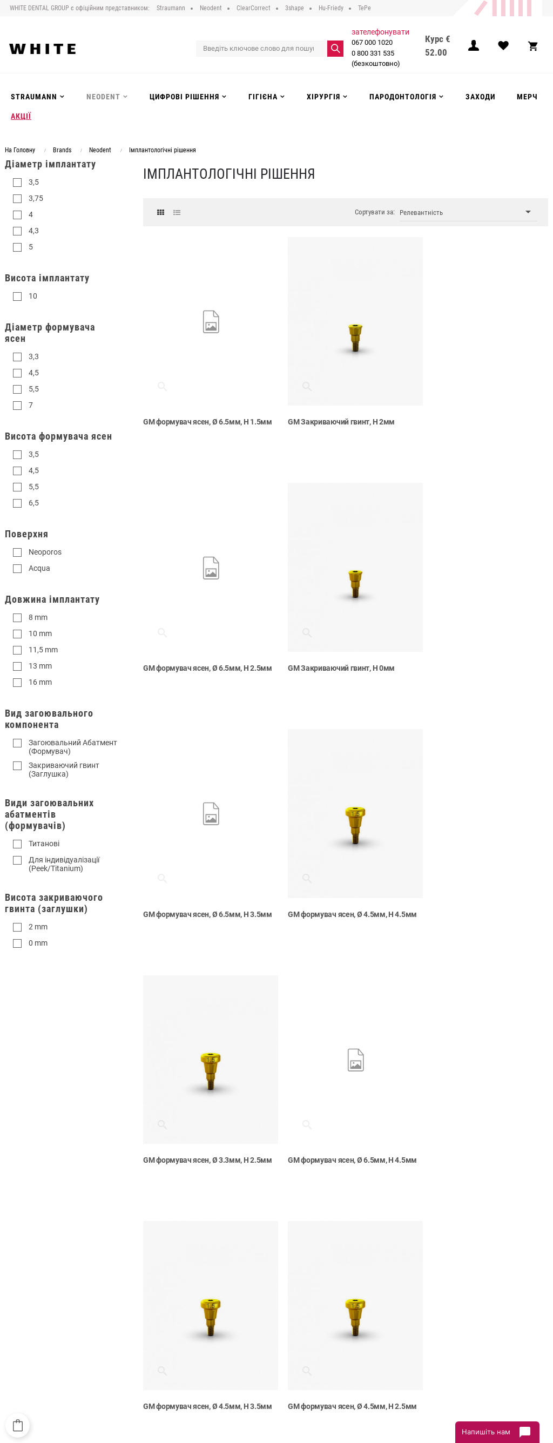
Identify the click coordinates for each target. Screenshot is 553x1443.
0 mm (38, 943)
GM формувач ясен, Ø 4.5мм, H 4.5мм (472, 657)
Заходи (241, 1339)
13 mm (40, 666)
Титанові (44, 843)
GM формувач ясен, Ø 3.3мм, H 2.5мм (196, 895)
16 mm (40, 682)
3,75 (36, 198)
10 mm (40, 633)
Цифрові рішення (256, 1306)
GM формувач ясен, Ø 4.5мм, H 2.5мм (196, 1133)
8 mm (38, 617)
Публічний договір (165, 1294)
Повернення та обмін (170, 1328)
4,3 (34, 230)
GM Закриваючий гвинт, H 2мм (334, 413)
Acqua (39, 568)
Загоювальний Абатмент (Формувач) (73, 747)
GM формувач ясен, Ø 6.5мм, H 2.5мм (472, 419)
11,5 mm (43, 649)
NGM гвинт (300, 1127)
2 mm (38, 926)
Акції (237, 1349)
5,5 (34, 389)
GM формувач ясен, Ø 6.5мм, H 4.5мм (334, 895)
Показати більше (346, 1199)
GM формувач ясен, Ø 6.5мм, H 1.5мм (196, 419)
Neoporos (45, 552)
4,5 (34, 372)
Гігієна (240, 1328)
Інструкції (151, 1339)
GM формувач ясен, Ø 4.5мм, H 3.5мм (472, 895)
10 (33, 296)
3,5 (34, 182)
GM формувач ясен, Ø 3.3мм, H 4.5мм (472, 1133)
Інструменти (248, 1316)
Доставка (151, 1306)
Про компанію (159, 1283)
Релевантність (468, 212)
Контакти (151, 1349)
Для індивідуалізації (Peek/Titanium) (64, 864)
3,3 (34, 356)
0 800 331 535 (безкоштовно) (375, 58)
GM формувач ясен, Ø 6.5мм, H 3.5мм (334, 657)
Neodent (242, 1294)
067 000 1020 (371, 42)
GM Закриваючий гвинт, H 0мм (196, 652)
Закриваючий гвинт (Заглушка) (64, 769)
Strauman (244, 1283)
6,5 (34, 502)
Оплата (148, 1316)
